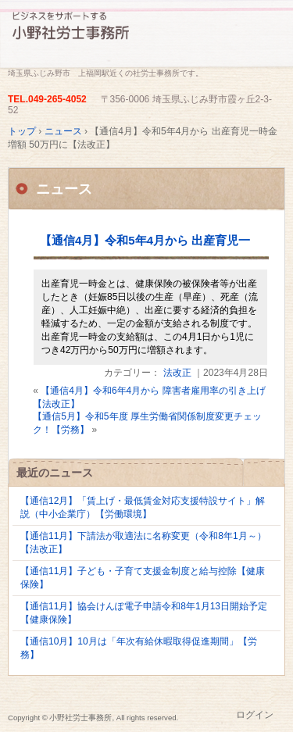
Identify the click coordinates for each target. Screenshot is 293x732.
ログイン (254, 714)
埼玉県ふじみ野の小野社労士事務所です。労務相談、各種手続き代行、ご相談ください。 (146, 37)
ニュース (64, 189)
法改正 (177, 372)
